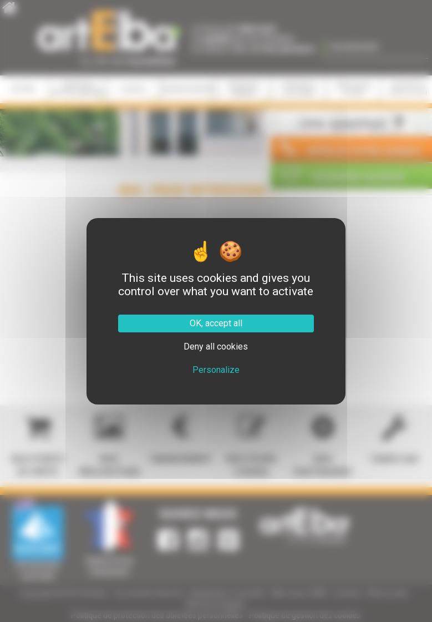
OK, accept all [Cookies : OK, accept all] (216, 323)
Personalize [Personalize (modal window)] (216, 370)
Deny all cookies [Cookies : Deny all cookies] (216, 346)
